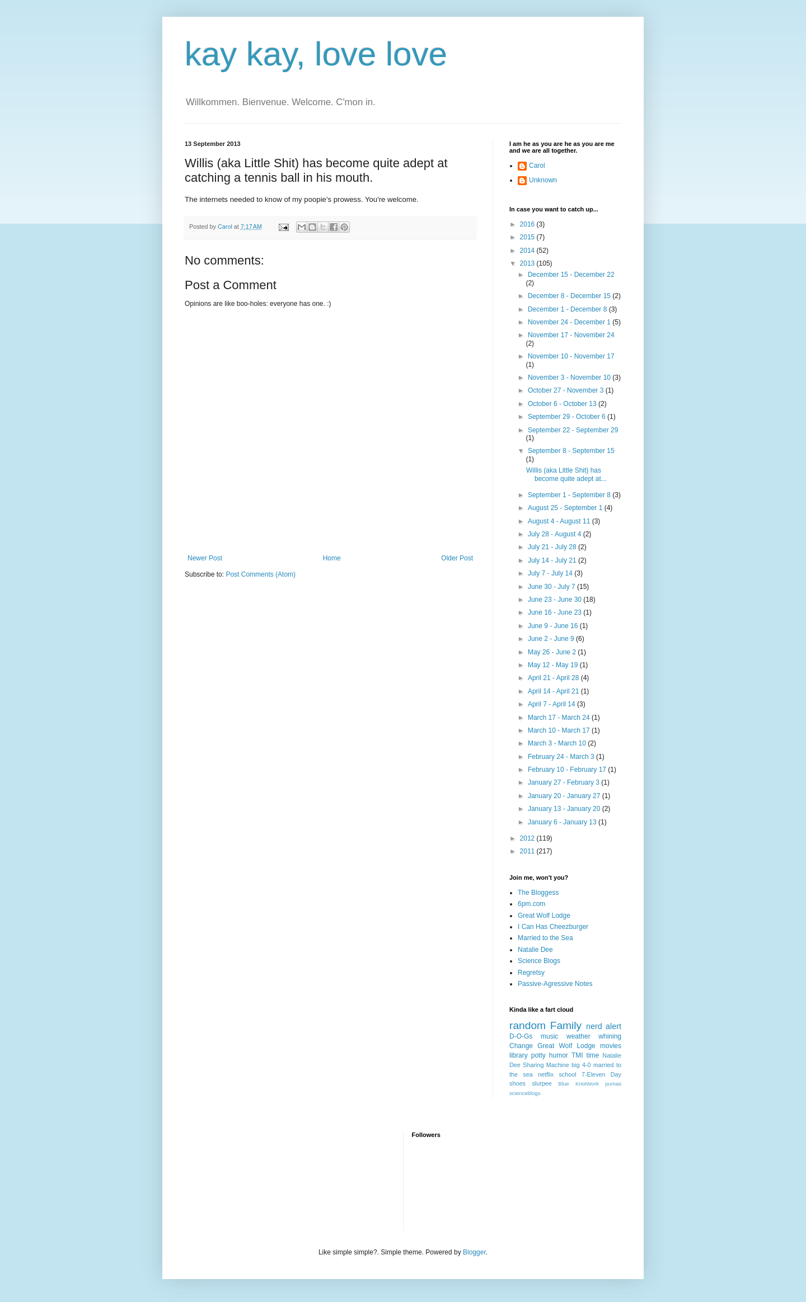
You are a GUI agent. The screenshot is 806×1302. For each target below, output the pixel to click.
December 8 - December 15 (570, 296)
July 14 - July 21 (553, 560)
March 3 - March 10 (558, 743)
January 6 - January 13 (563, 822)
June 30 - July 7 (552, 587)
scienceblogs (524, 1093)
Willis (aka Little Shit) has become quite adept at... (566, 474)
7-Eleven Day (601, 1074)
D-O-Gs (520, 1036)
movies (610, 1046)
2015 (528, 237)
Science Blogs (539, 961)
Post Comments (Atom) (261, 574)
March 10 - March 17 (560, 730)
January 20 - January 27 (565, 796)
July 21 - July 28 (553, 547)
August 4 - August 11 (560, 521)
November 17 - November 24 (571, 335)
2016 (528, 224)
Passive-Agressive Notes (555, 984)
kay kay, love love (316, 54)
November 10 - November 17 (571, 356)
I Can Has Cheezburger (553, 927)
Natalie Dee (535, 950)
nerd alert (603, 1026)
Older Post (457, 558)
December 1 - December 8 (568, 309)
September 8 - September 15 (571, 451)
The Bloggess (538, 893)
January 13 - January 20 (565, 809)
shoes (517, 1083)
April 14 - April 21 (554, 691)
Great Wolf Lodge (544, 915)
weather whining (593, 1036)
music (549, 1036)
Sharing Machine (546, 1065)
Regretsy (531, 972)
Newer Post (205, 558)
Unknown (543, 180)
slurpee (541, 1083)
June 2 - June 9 (552, 639)
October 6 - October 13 (563, 404)
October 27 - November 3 (567, 390)
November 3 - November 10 (570, 377)
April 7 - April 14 (552, 704)
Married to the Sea (545, 938)
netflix (546, 1074)
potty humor (549, 1055)
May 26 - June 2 (553, 652)
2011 (528, 851)
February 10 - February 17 (568, 769)
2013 (528, 263)
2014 (528, 250)
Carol (537, 165)
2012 (528, 838)
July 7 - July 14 (551, 573)
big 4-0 (581, 1065)
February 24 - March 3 (562, 757)
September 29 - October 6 (567, 417)
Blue (563, 1084)
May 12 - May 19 (554, 665)
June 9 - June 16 (554, 626)
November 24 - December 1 (570, 322)
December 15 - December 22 (571, 275)
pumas (613, 1084)
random (527, 1025)
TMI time (585, 1055)
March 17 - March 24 (560, 717)
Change (521, 1046)
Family (566, 1025)
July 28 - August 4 (555, 534)
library (518, 1055)
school (567, 1074)
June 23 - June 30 (555, 599)
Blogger (474, 1252)
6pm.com (531, 904)
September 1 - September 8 (570, 495)
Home (332, 558)
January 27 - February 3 (564, 782)
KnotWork (587, 1084)
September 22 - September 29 (573, 430)
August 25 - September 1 (566, 508)
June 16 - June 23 (555, 612)
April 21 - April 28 (554, 678)
